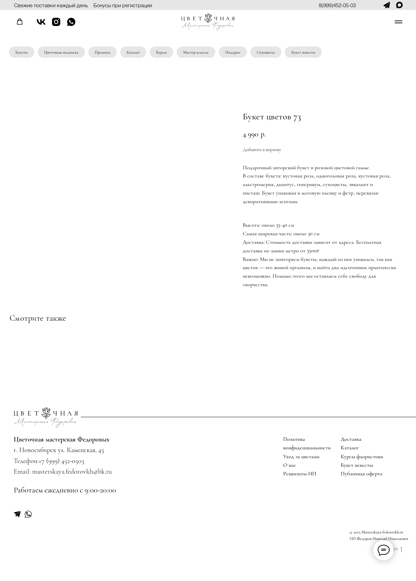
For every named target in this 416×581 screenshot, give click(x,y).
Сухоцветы (266, 52)
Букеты (21, 52)
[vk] (41, 25)
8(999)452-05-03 (337, 5)
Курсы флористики (362, 456)
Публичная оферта (361, 473)
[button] (19, 21)
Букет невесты (303, 52)
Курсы (161, 52)
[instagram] (56, 25)
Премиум (102, 52)
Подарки (232, 52)
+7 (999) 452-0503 (61, 461)
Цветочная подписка (61, 52)
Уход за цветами (301, 456)
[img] (45, 417)
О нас (289, 465)
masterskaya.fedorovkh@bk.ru (72, 471)
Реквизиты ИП (299, 473)
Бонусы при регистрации (122, 5)
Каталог (133, 52)
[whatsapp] (71, 25)
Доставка (351, 439)
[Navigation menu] (398, 22)
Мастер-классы (196, 52)
